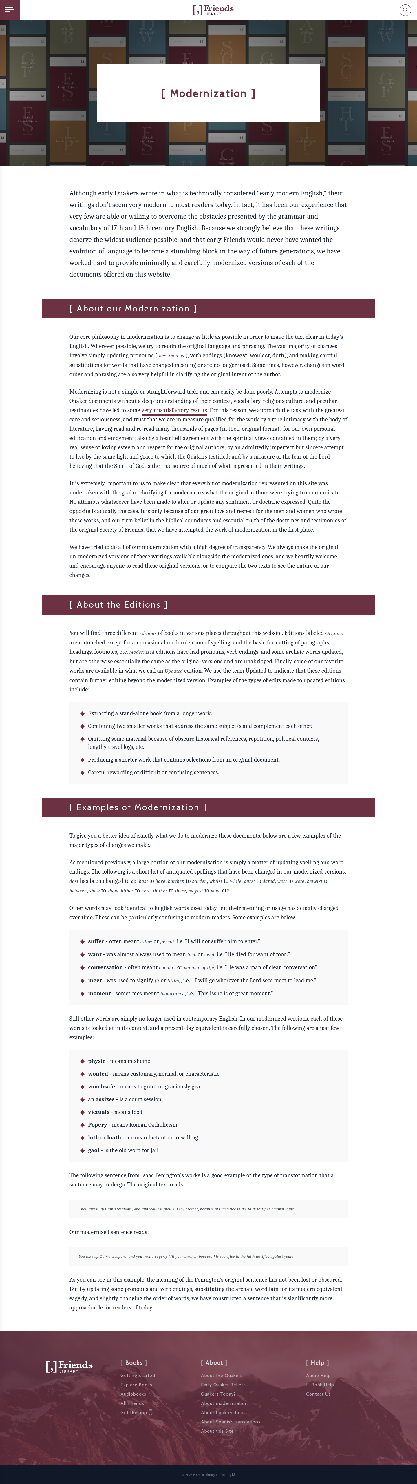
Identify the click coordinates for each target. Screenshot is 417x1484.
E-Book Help (320, 1384)
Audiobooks (133, 1394)
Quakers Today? (218, 1394)
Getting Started (137, 1375)
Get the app (136, 1413)
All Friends (132, 1403)
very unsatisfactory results (174, 410)
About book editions (223, 1412)
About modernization (224, 1403)
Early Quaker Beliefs (223, 1384)
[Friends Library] (213, 10)
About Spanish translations (231, 1422)
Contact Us (318, 1394)
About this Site (217, 1431)
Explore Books (136, 1384)
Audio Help (318, 1375)
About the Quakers (222, 1375)
